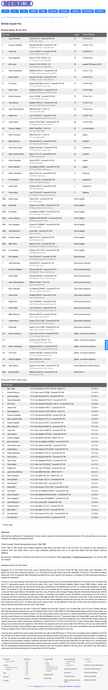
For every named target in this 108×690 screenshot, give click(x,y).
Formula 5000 (48, 659)
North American (70, 661)
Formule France (69, 676)
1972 (27, 670)
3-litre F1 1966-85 (10, 661)
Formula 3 (27, 678)
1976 (55, 669)
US (47, 661)
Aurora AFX (47, 678)
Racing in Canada (90, 676)
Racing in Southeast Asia (92, 669)
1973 (27, 672)
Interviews (8, 669)
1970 (27, 667)
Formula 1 (6, 659)
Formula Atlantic (69, 659)
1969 (27, 665)
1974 (27, 674)
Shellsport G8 (48, 674)
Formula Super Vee (70, 669)
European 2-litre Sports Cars (93, 665)
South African (70, 665)
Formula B (67, 672)
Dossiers (88, 661)
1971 (27, 669)
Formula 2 (27, 659)
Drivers (5, 665)
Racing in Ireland (90, 680)
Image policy (76, 686)
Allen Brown (38, 686)
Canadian (48, 667)
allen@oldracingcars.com (82, 557)
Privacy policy (62, 686)
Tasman (6, 680)
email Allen (67, 557)
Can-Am (6, 676)
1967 (27, 661)
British (47, 663)
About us (69, 686)
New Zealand (49, 669)
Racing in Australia (90, 672)
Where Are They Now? (11, 667)
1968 (27, 663)
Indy (4, 673)
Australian (48, 670)
